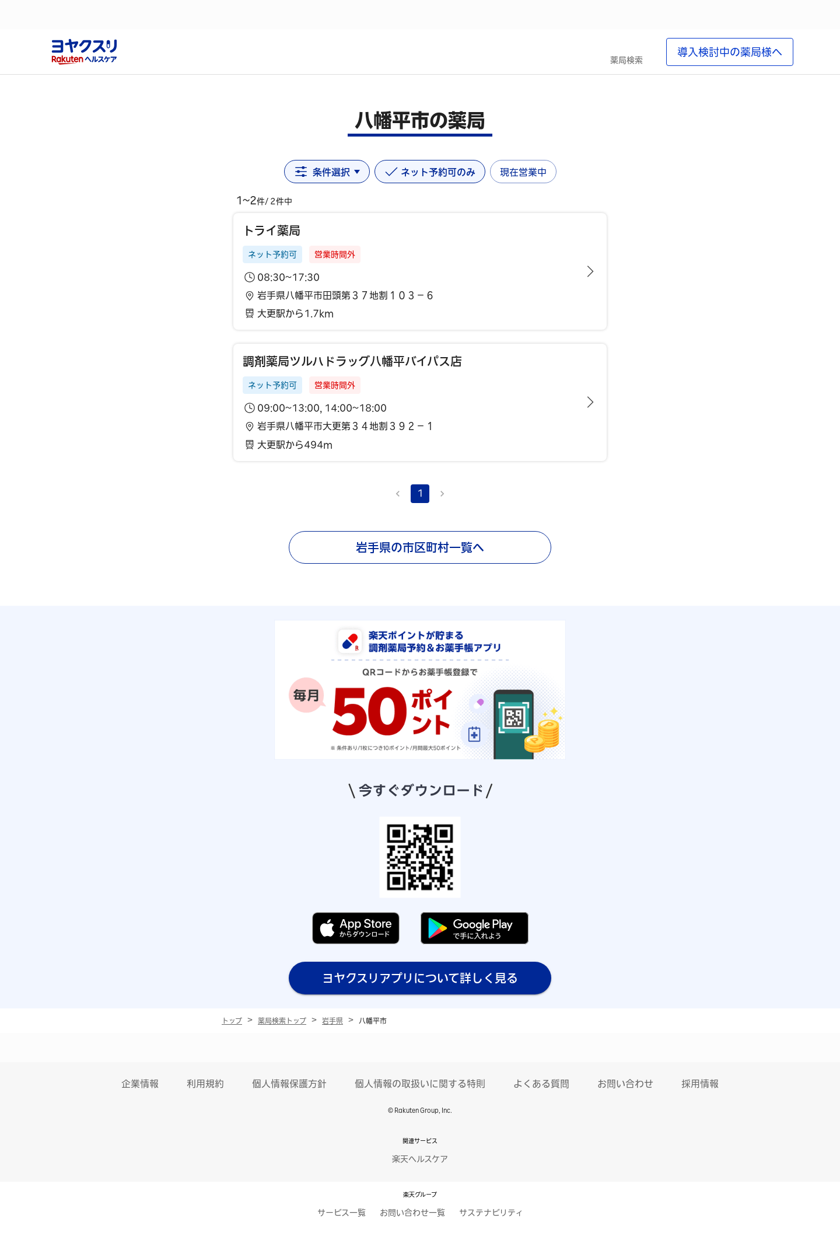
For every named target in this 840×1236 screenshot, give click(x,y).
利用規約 (205, 1083)
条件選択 (327, 172)
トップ (232, 1020)
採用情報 (700, 1083)
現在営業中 (523, 172)
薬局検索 (626, 60)
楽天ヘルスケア (420, 1159)
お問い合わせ (625, 1083)
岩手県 (332, 1020)
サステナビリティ (491, 1213)
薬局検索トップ (282, 1020)
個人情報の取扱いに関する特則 (420, 1083)
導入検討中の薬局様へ (729, 52)
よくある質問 (541, 1083)
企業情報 (140, 1083)
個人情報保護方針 (289, 1083)
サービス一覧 (341, 1213)
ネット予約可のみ (429, 172)
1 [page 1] (420, 493)
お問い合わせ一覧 (412, 1213)
